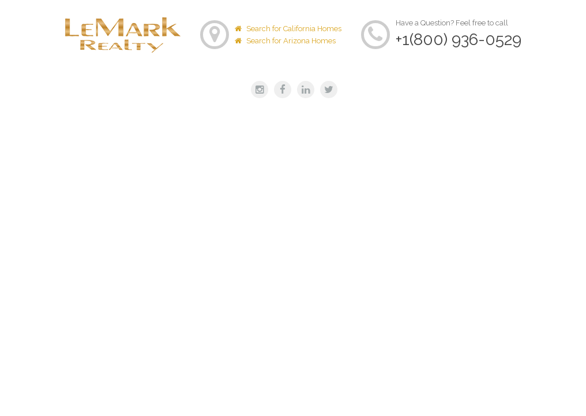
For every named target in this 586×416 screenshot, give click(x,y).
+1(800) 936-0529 (458, 39)
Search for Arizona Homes (285, 40)
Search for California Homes (288, 28)
